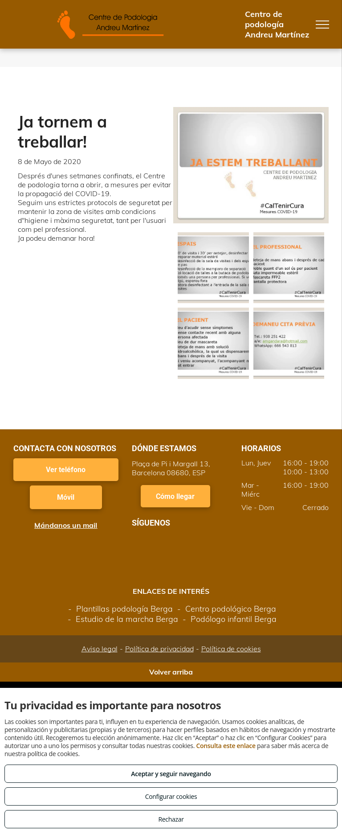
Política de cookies (231, 648)
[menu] (322, 24)
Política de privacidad (159, 648)
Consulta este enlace (225, 745)
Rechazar (170, 819)
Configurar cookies (171, 796)
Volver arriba (171, 671)
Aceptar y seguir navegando (171, 773)
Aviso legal (99, 648)
